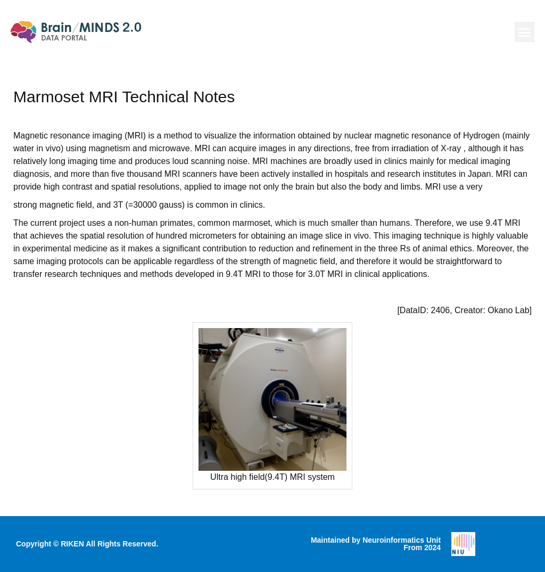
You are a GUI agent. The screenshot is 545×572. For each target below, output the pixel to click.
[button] (525, 32)
